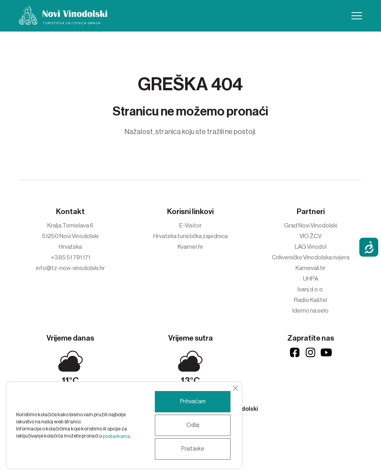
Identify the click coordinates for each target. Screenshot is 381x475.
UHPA (310, 279)
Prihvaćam (193, 401)
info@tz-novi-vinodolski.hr (70, 268)
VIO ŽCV (310, 236)
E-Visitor (190, 225)
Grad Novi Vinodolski (310, 225)
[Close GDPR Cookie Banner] (235, 388)
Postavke (192, 449)
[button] (356, 16)
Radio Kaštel (310, 300)
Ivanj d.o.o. (310, 289)
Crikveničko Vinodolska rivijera (310, 257)
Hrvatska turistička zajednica (190, 236)
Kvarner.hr (190, 247)
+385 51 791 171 (70, 257)
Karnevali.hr (310, 268)
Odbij (192, 425)
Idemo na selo (310, 310)
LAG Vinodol (311, 247)
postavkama (116, 436)
